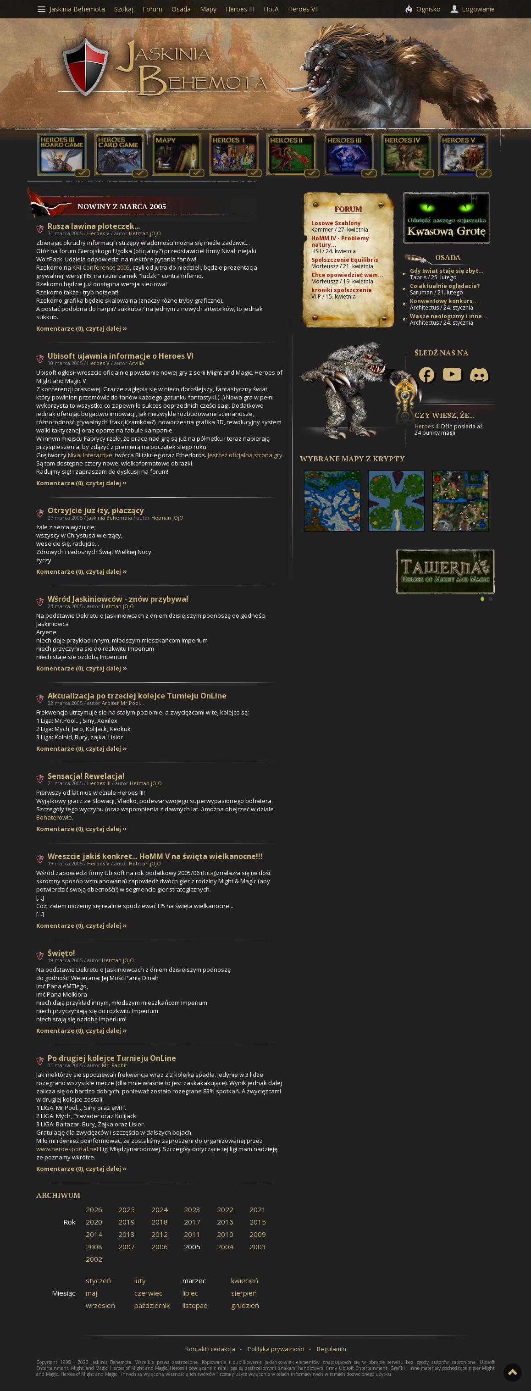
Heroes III (99, 783)
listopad (195, 1305)
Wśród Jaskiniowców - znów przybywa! (118, 599)
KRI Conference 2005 (101, 267)
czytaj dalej (103, 329)
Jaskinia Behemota (109, 517)
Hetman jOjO (145, 233)
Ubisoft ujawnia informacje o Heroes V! (121, 356)
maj (91, 1292)
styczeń (98, 1280)
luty (140, 1280)
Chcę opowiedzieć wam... (347, 275)
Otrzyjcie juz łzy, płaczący (96, 510)
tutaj (209, 873)
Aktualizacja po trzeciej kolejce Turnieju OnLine (137, 696)
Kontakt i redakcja (210, 1349)
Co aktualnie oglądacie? (445, 286)
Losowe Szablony (336, 223)
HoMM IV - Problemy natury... (340, 241)
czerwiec (148, 1292)
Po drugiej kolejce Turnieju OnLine (112, 1058)
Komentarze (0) (59, 329)
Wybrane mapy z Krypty (352, 459)
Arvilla (136, 363)
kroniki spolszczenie (341, 290)
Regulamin (331, 1349)
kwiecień (244, 1280)
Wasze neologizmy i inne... (448, 316)
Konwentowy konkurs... (444, 301)
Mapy (208, 9)
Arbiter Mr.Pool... (123, 702)
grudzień (245, 1305)
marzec (194, 1280)
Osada (448, 257)
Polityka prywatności (276, 1349)
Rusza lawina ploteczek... (94, 226)
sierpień (244, 1292)
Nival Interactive (90, 455)
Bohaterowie (54, 817)
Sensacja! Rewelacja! (86, 776)
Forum (348, 209)
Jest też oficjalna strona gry (245, 455)
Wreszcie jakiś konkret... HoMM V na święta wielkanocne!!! (155, 856)
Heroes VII (303, 9)
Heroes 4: (427, 426)
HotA (271, 9)
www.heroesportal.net (67, 1149)
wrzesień (100, 1305)
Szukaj (123, 9)
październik (152, 1305)
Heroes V (98, 233)
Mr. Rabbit (114, 1065)
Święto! (61, 953)
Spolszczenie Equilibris (344, 260)
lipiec (190, 1292)
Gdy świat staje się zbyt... (447, 271)
